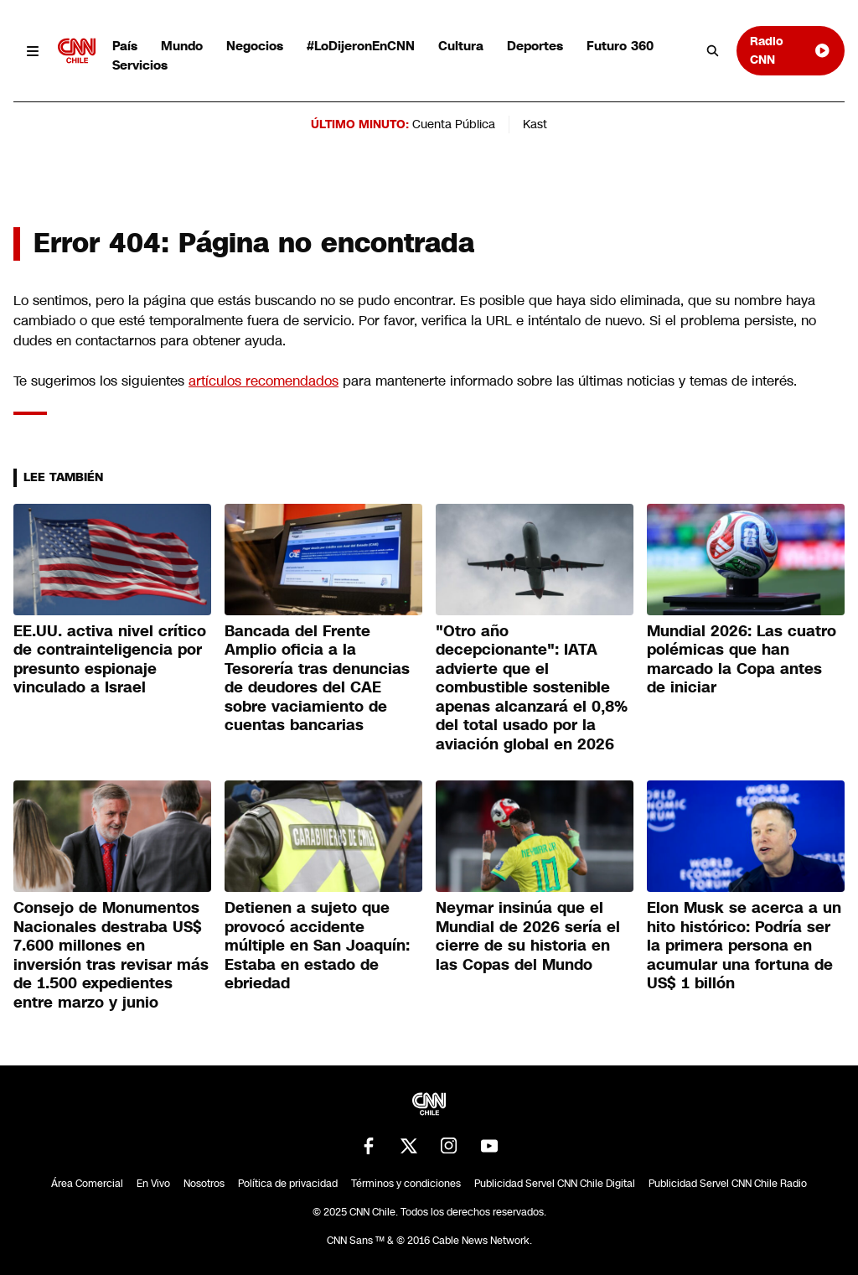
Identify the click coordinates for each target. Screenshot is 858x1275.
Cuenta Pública (453, 124)
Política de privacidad (288, 1183)
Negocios (254, 45)
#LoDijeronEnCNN (361, 45)
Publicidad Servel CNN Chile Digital (554, 1183)
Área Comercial (87, 1183)
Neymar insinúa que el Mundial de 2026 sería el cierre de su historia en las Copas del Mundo (528, 936)
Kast (535, 124)
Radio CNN (790, 50)
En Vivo (153, 1183)
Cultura (460, 45)
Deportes (535, 45)
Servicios (140, 65)
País (124, 45)
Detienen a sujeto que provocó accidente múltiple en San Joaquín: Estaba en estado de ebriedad (317, 945)
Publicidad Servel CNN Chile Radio (728, 1183)
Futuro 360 (620, 45)
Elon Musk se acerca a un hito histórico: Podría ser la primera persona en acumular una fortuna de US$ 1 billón (744, 945)
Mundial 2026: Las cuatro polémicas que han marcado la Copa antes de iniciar (741, 659)
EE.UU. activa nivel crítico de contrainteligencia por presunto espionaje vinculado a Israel (109, 659)
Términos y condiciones (406, 1183)
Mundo (182, 45)
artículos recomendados (264, 381)
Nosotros (204, 1183)
